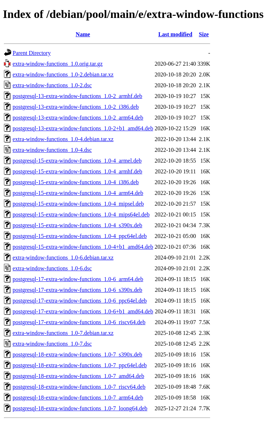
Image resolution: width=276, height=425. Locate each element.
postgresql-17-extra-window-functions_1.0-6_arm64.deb (78, 279)
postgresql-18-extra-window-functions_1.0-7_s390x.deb (77, 354)
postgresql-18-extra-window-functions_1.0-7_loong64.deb (80, 408)
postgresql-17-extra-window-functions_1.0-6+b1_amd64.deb (83, 311)
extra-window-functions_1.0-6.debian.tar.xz (63, 257)
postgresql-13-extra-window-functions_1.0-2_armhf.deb (77, 96)
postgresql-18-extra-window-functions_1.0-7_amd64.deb (78, 376)
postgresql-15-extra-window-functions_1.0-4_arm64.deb (78, 193)
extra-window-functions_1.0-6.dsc (52, 268)
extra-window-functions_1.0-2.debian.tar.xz (63, 74)
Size (204, 34)
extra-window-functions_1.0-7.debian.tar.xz (63, 333)
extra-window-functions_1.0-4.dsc (52, 150)
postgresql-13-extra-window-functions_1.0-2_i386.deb (76, 107)
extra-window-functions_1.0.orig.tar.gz (58, 64)
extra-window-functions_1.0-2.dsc (52, 85)
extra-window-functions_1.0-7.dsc (52, 344)
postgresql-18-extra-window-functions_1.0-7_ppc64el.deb (80, 365)
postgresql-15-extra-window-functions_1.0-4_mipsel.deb (78, 204)
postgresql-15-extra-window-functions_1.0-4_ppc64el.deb (80, 236)
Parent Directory (32, 53)
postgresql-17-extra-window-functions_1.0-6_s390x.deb (77, 290)
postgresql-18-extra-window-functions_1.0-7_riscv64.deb (79, 387)
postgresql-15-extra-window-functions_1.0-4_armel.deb (77, 161)
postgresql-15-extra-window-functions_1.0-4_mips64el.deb (81, 214)
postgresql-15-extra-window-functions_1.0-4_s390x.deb (77, 225)
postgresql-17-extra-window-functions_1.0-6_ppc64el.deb (80, 301)
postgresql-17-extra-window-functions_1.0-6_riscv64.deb (79, 322)
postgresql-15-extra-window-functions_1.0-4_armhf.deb (77, 171)
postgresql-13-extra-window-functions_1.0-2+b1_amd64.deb (83, 128)
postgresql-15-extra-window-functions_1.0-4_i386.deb (76, 182)
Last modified (175, 34)
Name (83, 34)
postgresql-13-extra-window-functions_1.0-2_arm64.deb (78, 118)
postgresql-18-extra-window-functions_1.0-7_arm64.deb (78, 397)
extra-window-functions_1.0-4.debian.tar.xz (63, 139)
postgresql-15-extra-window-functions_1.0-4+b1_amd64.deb (83, 247)
